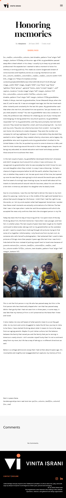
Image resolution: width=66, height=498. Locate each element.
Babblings (33, 50)
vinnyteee (22, 43)
